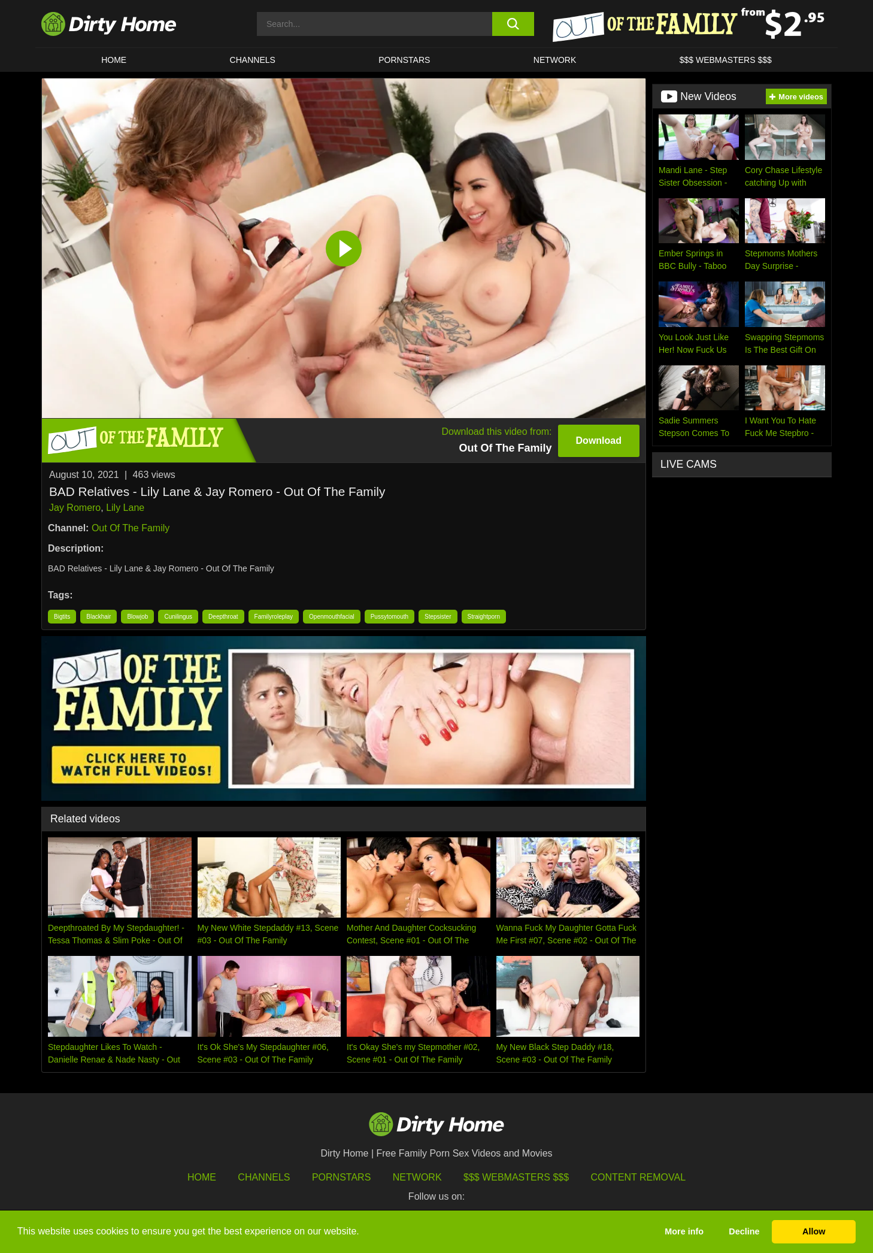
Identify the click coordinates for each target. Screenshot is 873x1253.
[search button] (513, 24)
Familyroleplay (273, 616)
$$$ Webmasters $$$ (516, 1177)
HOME (113, 60)
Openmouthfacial (331, 616)
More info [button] (684, 1231)
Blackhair (98, 616)
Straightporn (484, 616)
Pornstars (404, 60)
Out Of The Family (130, 528)
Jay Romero (75, 508)
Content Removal (638, 1177)
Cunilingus (178, 616)
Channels (264, 1177)
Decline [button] (744, 1231)
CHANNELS (252, 60)
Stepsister (438, 616)
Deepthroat (223, 616)
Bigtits (62, 616)
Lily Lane (125, 508)
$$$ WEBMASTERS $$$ (726, 60)
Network (555, 60)
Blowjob (137, 616)
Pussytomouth (389, 616)
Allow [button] (813, 1231)
